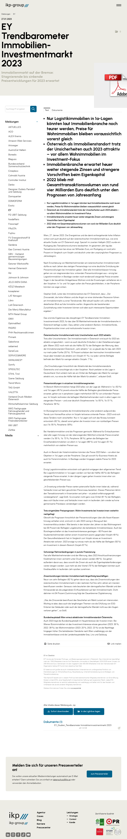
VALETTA (13, 392)
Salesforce (13, 341)
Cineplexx (13, 171)
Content (72, 819)
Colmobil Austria (16, 175)
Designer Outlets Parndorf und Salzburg (21, 190)
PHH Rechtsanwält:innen (21, 332)
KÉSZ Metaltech (16, 286)
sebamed (13, 346)
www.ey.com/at (75, 688)
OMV (11, 318)
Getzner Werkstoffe (18, 263)
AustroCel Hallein (17, 150)
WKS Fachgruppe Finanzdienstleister (17, 419)
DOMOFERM (15, 201)
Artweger (13, 145)
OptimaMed (14, 323)
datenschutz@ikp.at (62, 779)
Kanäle (72, 822)
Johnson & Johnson (18, 277)
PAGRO (12, 328)
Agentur (41, 812)
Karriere (41, 823)
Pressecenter (44, 827)
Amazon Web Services (19, 140)
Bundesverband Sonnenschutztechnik (19, 165)
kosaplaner (13, 291)
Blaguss (12, 159)
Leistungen (72, 812)
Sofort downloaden (58, 711)
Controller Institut (17, 180)
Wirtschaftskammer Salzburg (23, 404)
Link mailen (116, 644)
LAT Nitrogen (15, 295)
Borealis (12, 154)
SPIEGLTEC (14, 369)
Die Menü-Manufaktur (19, 309)
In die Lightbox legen (89, 711)
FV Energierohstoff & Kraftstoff (19, 239)
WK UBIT (13, 425)
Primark (12, 337)
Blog (39, 820)
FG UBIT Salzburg (17, 214)
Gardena (12, 244)
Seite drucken (53, 644)
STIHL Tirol (14, 373)
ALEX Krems (14, 136)
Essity (11, 205)
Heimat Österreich (17, 268)
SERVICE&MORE (17, 355)
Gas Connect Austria (18, 249)
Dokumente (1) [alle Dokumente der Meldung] (53, 722)
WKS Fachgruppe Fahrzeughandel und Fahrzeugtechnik (18, 411)
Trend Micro (14, 383)
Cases (40, 816)
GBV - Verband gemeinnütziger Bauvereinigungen (17, 256)
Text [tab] (47, 110)
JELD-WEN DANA (17, 282)
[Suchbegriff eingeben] (21, 109)
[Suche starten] (33, 108)
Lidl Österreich (15, 305)
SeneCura (13, 351)
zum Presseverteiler (99, 774)
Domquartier (14, 196)
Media (21, 435)
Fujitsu (11, 233)
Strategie (73, 816)
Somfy (11, 364)
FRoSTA (12, 228)
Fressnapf (13, 224)
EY (9, 210)
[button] (118, 31)
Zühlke (11, 430)
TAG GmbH (14, 387)
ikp (9, 273)
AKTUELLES (14, 127)
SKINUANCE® (15, 360)
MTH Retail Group (17, 314)
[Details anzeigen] (119, 728)
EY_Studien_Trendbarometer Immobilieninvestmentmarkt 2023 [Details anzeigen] (82, 725)
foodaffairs (13, 219)
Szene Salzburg (16, 378)
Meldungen (21, 121)
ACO (10, 131)
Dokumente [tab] (57, 110)
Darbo (11, 184)
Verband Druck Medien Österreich (20, 398)
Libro (10, 300)
